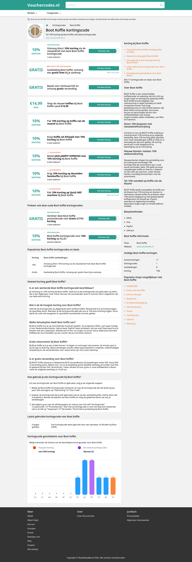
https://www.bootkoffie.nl (55, 38)
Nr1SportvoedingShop (136, 302)
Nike (29, 541)
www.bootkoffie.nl (145, 246)
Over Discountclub (85, 516)
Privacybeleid (133, 516)
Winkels (32, 13)
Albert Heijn (32, 520)
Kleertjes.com (33, 536)
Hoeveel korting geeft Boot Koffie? (142, 56)
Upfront (130, 319)
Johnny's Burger (133, 294)
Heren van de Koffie (135, 290)
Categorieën (54, 13)
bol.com (31, 524)
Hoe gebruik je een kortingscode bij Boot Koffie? (143, 61)
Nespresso (131, 298)
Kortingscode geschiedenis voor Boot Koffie (143, 74)
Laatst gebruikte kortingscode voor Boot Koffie (145, 67)
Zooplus (31, 545)
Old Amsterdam (133, 307)
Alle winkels (32, 549)
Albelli (30, 516)
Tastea (129, 311)
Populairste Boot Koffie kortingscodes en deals (144, 50)
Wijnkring (131, 323)
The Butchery (132, 315)
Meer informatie (113, 72)
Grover (30, 532)
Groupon (31, 528)
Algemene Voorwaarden (138, 520)
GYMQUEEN (132, 286)
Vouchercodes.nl (43, 5)
